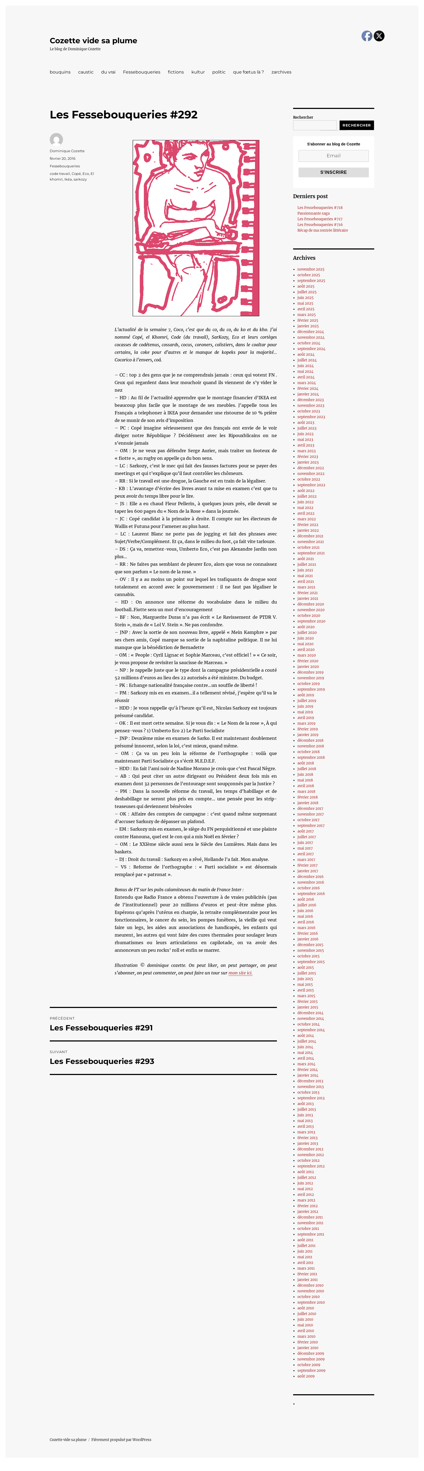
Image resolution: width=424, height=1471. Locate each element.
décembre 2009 (310, 1353)
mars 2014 (306, 1064)
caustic (86, 72)
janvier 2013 (307, 1143)
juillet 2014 (306, 1041)
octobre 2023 (308, 411)
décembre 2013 (310, 1081)
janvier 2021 (307, 598)
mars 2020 (306, 655)
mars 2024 (306, 383)
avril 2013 (305, 1126)
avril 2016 (305, 922)
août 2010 (305, 1308)
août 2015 (305, 967)
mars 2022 (306, 519)
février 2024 (307, 388)
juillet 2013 (306, 1109)
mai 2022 (305, 507)
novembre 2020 (310, 610)
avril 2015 (305, 990)
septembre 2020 (311, 621)
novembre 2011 (310, 1223)
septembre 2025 (311, 280)
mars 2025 (306, 314)
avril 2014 (305, 1058)
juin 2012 (305, 1183)
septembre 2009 (311, 1370)
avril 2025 (305, 309)
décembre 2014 (310, 1013)
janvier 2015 (307, 1007)
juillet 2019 (306, 700)
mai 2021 (305, 576)
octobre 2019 (308, 683)
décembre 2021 (310, 536)
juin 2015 (305, 979)
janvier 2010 (307, 1348)
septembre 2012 (311, 1166)
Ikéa (68, 179)
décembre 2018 (310, 740)
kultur (198, 72)
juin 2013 (305, 1115)
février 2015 (307, 1001)
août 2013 (305, 1103)
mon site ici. (240, 973)
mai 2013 (305, 1121)
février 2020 (307, 661)
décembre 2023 (310, 400)
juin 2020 (305, 638)
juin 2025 (305, 297)
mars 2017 (306, 859)
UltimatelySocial (256, 1467)
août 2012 (305, 1172)
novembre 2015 (310, 950)
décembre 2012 (310, 1149)
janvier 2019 (308, 735)
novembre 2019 (310, 678)
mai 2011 (304, 1257)
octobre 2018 (308, 752)
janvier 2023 (308, 462)
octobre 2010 (308, 1296)
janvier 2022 (308, 530)
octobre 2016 (308, 888)
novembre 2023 (310, 405)
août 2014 (305, 1035)
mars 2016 (306, 928)
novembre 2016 (310, 882)
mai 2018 (305, 780)
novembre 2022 (310, 473)
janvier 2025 (308, 326)
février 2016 (307, 933)
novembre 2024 (310, 337)
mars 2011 (306, 1268)
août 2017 (305, 831)
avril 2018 (305, 786)
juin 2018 (305, 774)
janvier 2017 (307, 871)
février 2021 (307, 593)
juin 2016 (305, 910)
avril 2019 (305, 717)
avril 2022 (305, 513)
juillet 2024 (307, 360)
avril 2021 (305, 581)
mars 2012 (306, 1200)
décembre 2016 (310, 876)
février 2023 (307, 456)
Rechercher (303, 117)
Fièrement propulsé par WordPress (121, 1439)
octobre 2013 (308, 1092)
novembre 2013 (310, 1086)
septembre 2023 (311, 417)
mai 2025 (305, 303)
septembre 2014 (311, 1030)
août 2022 (305, 490)
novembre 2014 (310, 1018)
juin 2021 (305, 570)
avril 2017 (305, 854)
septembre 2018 (311, 757)
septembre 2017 (311, 825)
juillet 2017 (306, 837)
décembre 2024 (310, 332)
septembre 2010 (311, 1302)
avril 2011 (305, 1262)
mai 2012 (305, 1189)
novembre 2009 (311, 1359)
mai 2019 (305, 712)
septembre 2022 (311, 485)
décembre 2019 (310, 672)
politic (219, 72)
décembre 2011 (310, 1217)
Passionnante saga (313, 213)
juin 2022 (305, 502)
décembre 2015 (310, 945)
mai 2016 (305, 916)
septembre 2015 (311, 962)
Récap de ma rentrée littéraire (322, 230)
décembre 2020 (310, 604)
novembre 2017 (310, 814)
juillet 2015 (306, 973)
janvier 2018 (307, 803)
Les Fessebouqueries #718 (320, 207)
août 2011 (305, 1240)
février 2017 (307, 865)
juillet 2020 (307, 632)
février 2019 (307, 729)
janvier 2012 (307, 1211)
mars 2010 (306, 1336)
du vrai (108, 72)
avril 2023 (305, 445)
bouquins (60, 72)
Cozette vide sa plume (93, 40)
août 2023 (305, 422)
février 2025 (307, 320)
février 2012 (307, 1206)
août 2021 (305, 559)
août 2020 (305, 627)
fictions (176, 72)
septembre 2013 (310, 1098)
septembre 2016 (311, 893)
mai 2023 (305, 439)
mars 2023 (306, 451)
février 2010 (307, 1342)
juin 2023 (305, 434)
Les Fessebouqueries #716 (320, 224)
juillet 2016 (306, 905)
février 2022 (307, 524)
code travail (60, 173)
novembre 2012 (310, 1155)
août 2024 (305, 354)
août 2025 (305, 286)
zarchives (281, 72)
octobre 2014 (308, 1024)
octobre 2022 (308, 479)
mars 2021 (306, 587)
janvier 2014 (307, 1075)
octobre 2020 (308, 615)
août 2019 (305, 695)
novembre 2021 (310, 542)
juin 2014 (305, 1047)
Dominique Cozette (67, 151)
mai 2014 (305, 1052)
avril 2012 (305, 1194)
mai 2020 (305, 644)
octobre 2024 (308, 343)
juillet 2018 (306, 769)
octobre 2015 (308, 956)
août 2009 (306, 1376)
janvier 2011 (307, 1279)
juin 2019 (305, 706)
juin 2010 (305, 1319)
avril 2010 (305, 1331)
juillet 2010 (306, 1314)
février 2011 (307, 1274)
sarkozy (80, 179)
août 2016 (305, 899)
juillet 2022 (307, 496)
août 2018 (305, 763)
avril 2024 (305, 377)
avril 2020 (305, 649)
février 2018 (307, 797)
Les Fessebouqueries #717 (320, 219)
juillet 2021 (306, 564)
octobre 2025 (308, 275)
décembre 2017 (310, 808)
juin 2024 (305, 366)
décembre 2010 (310, 1285)
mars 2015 (306, 996)
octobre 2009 (308, 1365)
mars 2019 (306, 723)
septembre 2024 (311, 349)
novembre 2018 (310, 746)
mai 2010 (305, 1325)
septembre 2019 (311, 689)
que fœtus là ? (248, 72)
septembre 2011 (310, 1234)
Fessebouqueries (141, 72)
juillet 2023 (306, 428)
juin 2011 (305, 1251)
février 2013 (307, 1138)
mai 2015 (305, 984)
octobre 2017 (308, 820)
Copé (76, 173)
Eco (85, 173)
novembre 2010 (310, 1291)
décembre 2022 (310, 468)
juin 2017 (305, 842)
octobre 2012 (308, 1160)
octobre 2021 (308, 547)
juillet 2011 (306, 1245)
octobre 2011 (308, 1228)
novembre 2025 (310, 269)
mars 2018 (306, 791)
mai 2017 (305, 848)
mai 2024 (305, 371)
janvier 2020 (308, 666)
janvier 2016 (308, 939)
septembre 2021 (311, 553)
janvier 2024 (308, 394)
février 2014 (307, 1069)
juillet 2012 (306, 1177)
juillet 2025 (307, 292)
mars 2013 (306, 1132)
